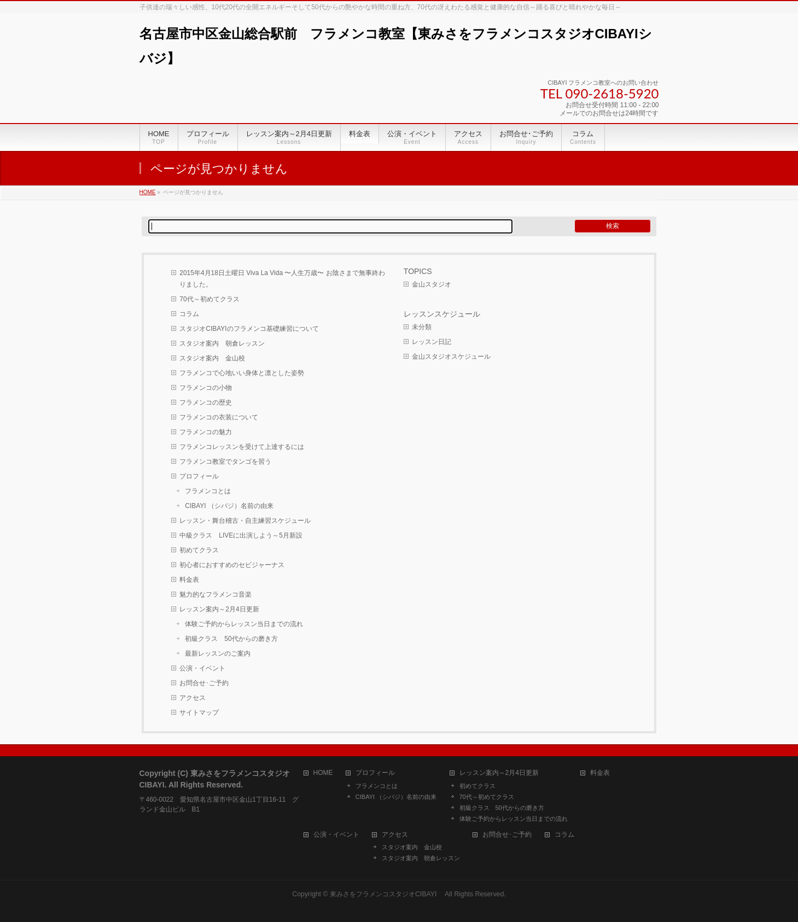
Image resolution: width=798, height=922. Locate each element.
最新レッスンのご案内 (218, 653)
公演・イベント (202, 668)
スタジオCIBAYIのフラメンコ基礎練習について (248, 328)
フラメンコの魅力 (205, 432)
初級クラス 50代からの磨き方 (231, 639)
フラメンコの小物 (205, 388)
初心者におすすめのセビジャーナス (231, 565)
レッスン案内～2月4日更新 (219, 609)
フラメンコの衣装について (218, 417)
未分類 (422, 327)
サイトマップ (199, 712)
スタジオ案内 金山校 (212, 358)
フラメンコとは (208, 491)
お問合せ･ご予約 (204, 683)
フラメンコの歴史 (205, 402)
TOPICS (418, 271)
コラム (189, 314)
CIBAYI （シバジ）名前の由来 (229, 506)
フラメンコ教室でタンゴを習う (225, 461)
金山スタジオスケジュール (451, 356)
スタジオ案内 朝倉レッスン (222, 343)
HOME (323, 773)
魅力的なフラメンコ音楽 (215, 594)
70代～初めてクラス (209, 299)
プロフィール (199, 476)
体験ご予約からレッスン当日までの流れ (244, 624)
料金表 (189, 579)
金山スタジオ (431, 284)
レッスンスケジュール (442, 314)
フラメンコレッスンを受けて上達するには (241, 447)
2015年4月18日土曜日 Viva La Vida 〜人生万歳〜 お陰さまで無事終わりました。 (282, 278)
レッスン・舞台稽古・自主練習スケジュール (245, 520)
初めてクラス (199, 550)
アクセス (192, 698)
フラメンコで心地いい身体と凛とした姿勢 (241, 373)
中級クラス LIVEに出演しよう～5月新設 (240, 535)
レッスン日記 (431, 342)
